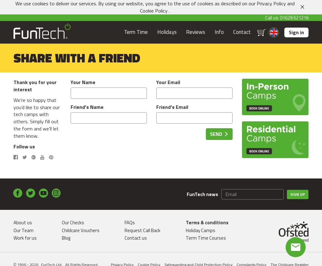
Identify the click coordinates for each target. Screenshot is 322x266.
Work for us (25, 238)
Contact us (136, 238)
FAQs (130, 222)
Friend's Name (87, 107)
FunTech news (202, 194)
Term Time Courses (206, 238)
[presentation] (118, 140)
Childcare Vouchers (80, 230)
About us (22, 222)
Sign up (297, 194)
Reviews (195, 32)
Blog (66, 238)
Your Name (83, 82)
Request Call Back (142, 230)
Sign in (296, 32)
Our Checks (73, 222)
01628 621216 (294, 17)
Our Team (23, 230)
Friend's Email (172, 107)
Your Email (168, 82)
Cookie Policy (154, 10)
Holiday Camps (200, 230)
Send (219, 134)
